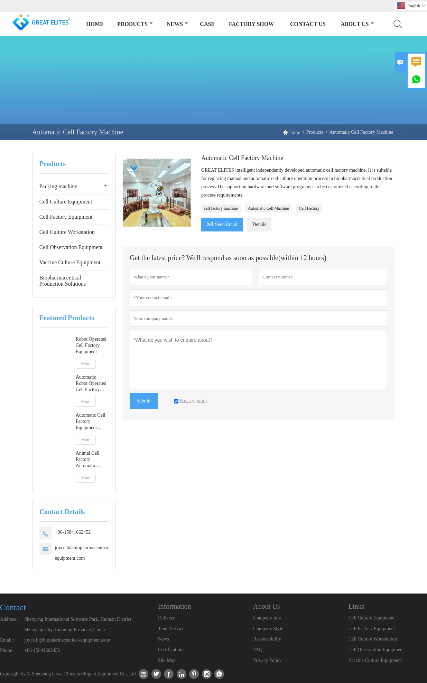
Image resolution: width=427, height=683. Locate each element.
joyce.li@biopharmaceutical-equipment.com (83, 553)
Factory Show (251, 24)
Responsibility (267, 639)
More (85, 363)
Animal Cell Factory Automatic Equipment (88, 459)
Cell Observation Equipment (71, 247)
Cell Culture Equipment (65, 202)
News (177, 24)
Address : (9, 619)
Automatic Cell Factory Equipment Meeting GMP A (92, 421)
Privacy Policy (267, 660)
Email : (7, 640)
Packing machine (58, 186)
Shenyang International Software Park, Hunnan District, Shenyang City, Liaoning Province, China (78, 624)
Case (207, 24)
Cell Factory (309, 208)
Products (135, 24)
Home (95, 24)
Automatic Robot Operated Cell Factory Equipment (91, 383)
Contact (13, 607)
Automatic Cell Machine (268, 208)
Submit (143, 401)
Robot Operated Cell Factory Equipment (91, 345)
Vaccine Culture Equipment (70, 262)
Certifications (171, 649)
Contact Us (308, 24)
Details (259, 224)
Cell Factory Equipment (66, 217)
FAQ (257, 649)
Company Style (268, 628)
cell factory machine (221, 208)
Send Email (222, 223)
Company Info (267, 617)
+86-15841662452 (73, 532)
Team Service (171, 628)
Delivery (166, 617)
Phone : (7, 650)
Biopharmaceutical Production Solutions (62, 281)
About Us (357, 24)
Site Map (167, 660)
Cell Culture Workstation (67, 232)
